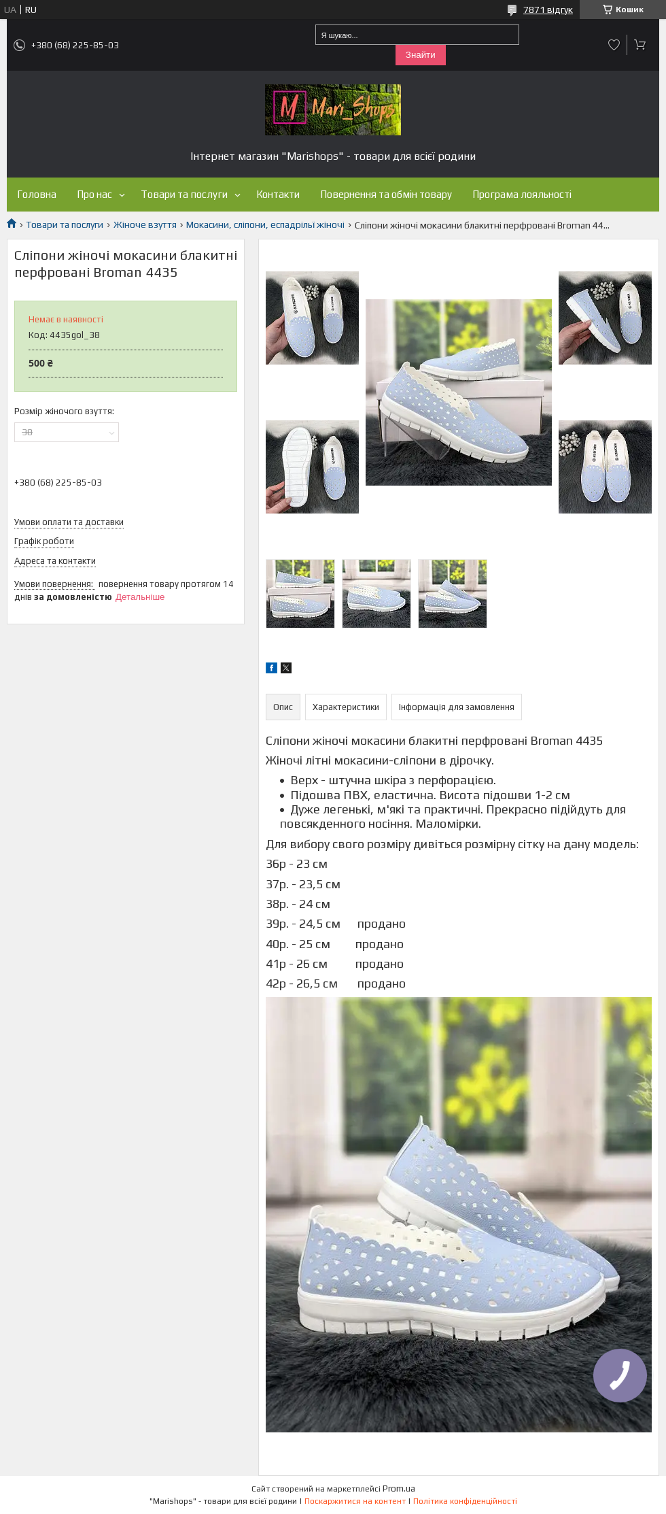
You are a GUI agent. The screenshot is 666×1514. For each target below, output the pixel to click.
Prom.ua (399, 1488)
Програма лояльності (522, 194)
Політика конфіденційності (465, 1501)
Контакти (278, 194)
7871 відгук (548, 9)
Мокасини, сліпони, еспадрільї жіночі (265, 224)
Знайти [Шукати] (421, 55)
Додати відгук (614, 45)
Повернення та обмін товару (386, 194)
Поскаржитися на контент (355, 1501)
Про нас (94, 194)
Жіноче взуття (145, 224)
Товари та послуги (184, 194)
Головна (36, 194)
